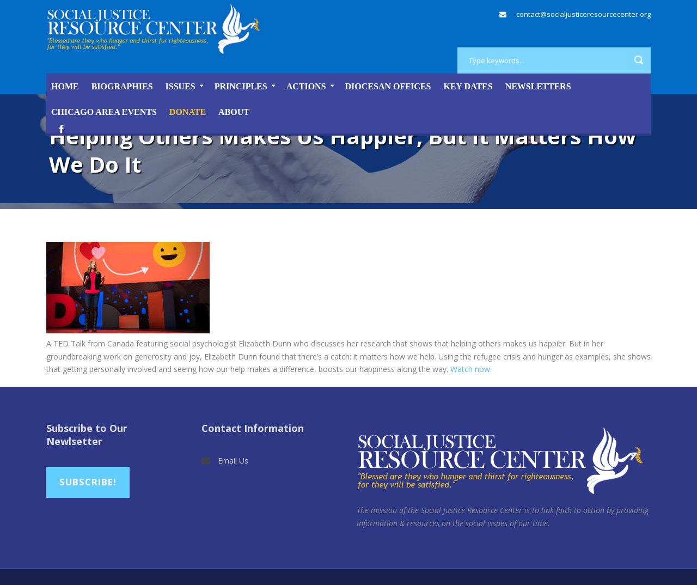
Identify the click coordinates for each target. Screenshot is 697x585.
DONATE (187, 112)
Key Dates (467, 86)
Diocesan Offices (388, 86)
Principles (241, 86)
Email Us (233, 460)
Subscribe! (88, 482)
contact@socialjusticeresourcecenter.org (583, 14)
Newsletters (538, 86)
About (233, 112)
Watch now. (471, 369)
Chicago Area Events (104, 112)
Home (65, 86)
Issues (180, 86)
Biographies (122, 86)
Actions (306, 86)
